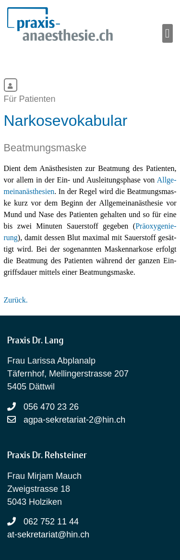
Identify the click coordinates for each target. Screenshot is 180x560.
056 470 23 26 (51, 407)
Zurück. (16, 300)
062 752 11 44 (51, 521)
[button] (167, 33)
